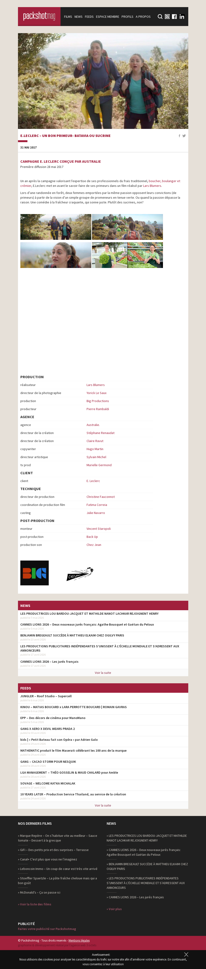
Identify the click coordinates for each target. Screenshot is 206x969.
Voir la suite (103, 673)
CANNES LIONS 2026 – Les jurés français (49, 661)
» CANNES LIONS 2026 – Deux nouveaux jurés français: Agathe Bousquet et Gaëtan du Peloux (144, 852)
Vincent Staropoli (99, 528)
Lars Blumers (152, 186)
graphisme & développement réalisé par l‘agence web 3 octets (57, 945)
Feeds (89, 16)
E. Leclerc (93, 481)
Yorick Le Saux (96, 393)
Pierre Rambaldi (98, 409)
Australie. (93, 425)
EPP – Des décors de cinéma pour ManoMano (52, 718)
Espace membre (107, 16)
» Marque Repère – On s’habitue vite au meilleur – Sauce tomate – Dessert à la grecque (57, 837)
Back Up (92, 537)
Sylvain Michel (96, 457)
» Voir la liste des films (34, 904)
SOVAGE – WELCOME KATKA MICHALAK (47, 783)
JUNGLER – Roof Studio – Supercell (46, 696)
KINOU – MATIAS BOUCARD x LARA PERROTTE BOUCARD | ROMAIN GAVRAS (73, 707)
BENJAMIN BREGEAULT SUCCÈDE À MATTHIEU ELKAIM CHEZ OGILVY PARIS (72, 635)
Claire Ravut (95, 441)
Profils (127, 16)
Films (68, 16)
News (79, 16)
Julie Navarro (96, 513)
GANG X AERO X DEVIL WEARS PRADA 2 (47, 729)
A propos (143, 16)
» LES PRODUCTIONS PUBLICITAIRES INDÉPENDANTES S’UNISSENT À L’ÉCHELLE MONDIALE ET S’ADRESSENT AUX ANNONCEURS (146, 883)
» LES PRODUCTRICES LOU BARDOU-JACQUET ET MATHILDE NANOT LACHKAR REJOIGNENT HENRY (147, 837)
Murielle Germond (99, 465)
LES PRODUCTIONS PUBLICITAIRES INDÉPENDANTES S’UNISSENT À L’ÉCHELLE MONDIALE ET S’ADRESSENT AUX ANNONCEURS (99, 648)
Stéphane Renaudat (100, 433)
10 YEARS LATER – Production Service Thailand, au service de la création (73, 794)
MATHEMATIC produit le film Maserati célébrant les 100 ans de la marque (73, 750)
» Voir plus (114, 909)
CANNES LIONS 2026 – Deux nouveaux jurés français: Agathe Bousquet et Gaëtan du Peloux (87, 624)
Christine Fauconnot (101, 497)
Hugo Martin (95, 449)
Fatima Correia (97, 505)
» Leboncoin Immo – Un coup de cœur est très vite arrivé (57, 869)
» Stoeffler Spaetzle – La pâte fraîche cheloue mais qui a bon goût (57, 880)
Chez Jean (94, 545)
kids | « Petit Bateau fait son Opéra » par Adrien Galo (59, 739)
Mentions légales (79, 940)
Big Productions (98, 401)
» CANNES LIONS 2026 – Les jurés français (135, 897)
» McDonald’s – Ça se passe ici (39, 892)
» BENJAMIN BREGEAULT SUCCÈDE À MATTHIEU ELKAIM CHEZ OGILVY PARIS (147, 866)
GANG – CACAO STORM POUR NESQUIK (48, 761)
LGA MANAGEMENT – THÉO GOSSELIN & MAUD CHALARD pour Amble (69, 772)
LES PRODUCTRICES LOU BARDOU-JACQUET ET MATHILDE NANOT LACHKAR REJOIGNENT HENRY (89, 613)
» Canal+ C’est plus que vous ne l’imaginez (47, 859)
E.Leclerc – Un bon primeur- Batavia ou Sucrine (65, 136)
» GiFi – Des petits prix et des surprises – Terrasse (53, 850)
